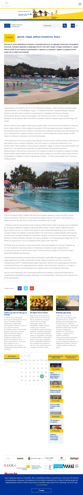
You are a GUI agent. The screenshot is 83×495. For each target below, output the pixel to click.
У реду (41, 490)
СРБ (72, 26)
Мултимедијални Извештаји (56, 357)
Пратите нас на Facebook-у (71, 357)
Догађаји (12, 356)
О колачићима (41, 485)
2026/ (25, 355)
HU (77, 26)
